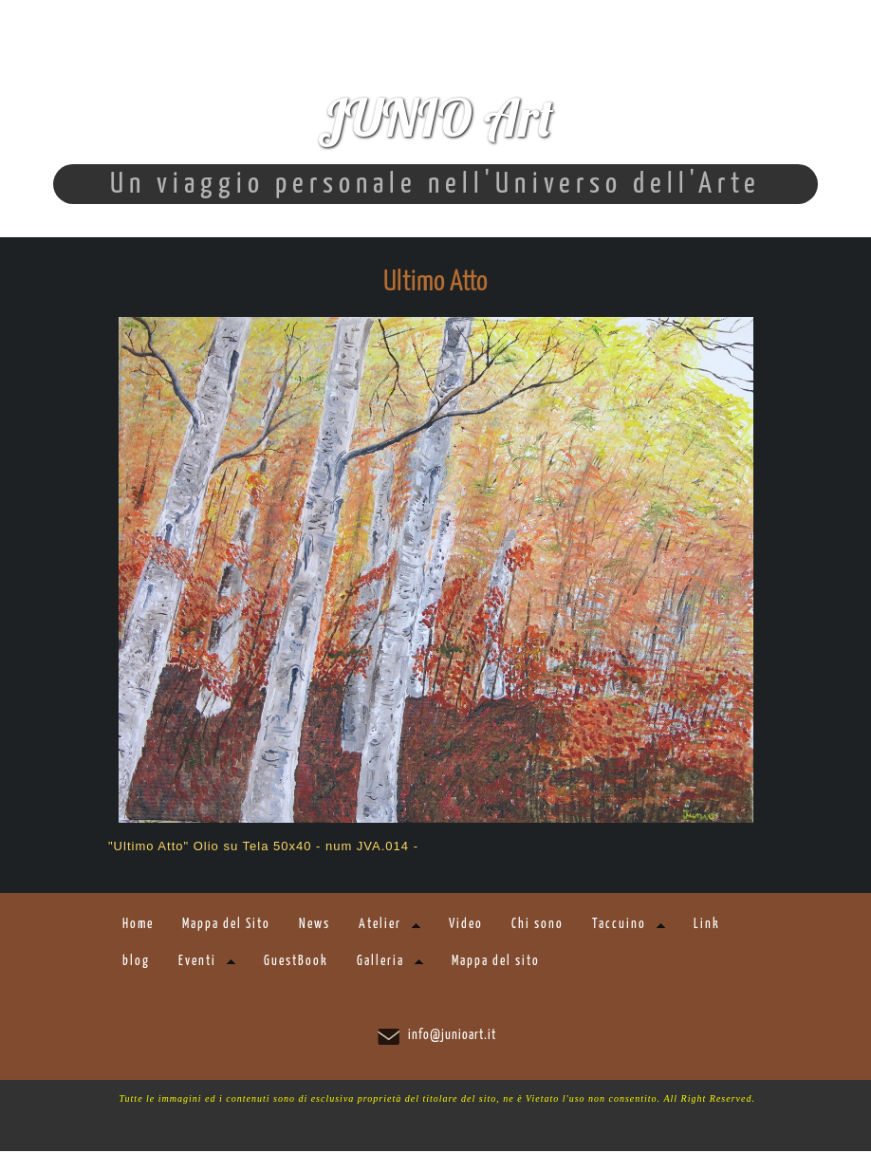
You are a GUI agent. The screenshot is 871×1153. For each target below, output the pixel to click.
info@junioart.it (452, 1037)
